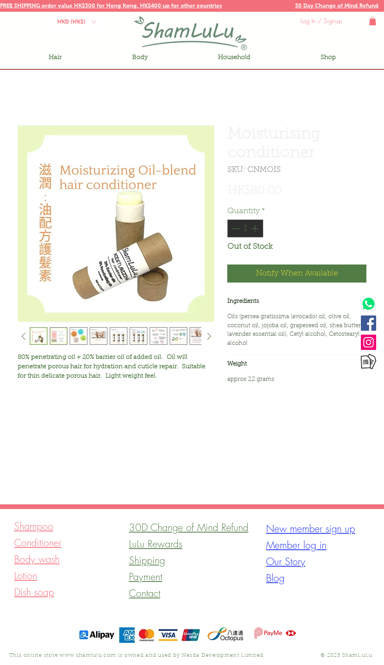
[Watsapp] (368, 304)
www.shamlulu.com (88, 655)
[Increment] (255, 228)
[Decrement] (235, 228)
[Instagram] (368, 342)
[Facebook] (368, 323)
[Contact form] (368, 361)
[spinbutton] (245, 228)
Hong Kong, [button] (123, 5)
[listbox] (76, 21)
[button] (53, 5)
